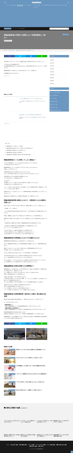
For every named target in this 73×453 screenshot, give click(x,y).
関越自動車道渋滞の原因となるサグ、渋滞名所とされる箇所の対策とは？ (19, 148)
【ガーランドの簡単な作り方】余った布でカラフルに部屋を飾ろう (31, 373)
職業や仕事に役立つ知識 (54, 5)
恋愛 (21, 28)
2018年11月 (52, 71)
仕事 (23, 28)
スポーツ (16, 28)
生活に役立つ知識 (12, 5)
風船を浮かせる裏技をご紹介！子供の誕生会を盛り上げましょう (11, 435)
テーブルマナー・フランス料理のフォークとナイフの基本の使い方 (28, 421)
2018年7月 (52, 83)
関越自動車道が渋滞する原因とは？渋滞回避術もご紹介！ (25, 50)
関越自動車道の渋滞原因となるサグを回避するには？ (15, 150)
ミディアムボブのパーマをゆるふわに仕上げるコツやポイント (11, 421)
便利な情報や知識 (20, 5)
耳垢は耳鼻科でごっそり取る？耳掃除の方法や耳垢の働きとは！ (30, 114)
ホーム (6, 5)
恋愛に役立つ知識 (63, 5)
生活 (19, 28)
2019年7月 (52, 62)
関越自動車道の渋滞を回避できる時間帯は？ (14, 152)
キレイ (13, 28)
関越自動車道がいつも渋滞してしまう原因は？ (14, 146)
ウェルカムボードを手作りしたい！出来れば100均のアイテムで (44, 421)
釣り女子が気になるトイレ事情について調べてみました (29, 390)
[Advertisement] (36, 17)
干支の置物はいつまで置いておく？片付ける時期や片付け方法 (30, 365)
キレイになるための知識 (35, 5)
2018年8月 (52, 80)
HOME (6, 50)
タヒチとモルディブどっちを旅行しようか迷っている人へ (29, 357)
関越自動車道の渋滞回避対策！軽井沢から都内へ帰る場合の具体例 (18, 154)
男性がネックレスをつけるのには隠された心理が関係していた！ (31, 349)
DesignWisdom (36, 2)
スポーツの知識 (27, 5)
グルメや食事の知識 (45, 5)
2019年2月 (52, 68)
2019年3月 (52, 65)
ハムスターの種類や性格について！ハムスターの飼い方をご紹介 (30, 98)
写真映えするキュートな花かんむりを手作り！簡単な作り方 (44, 435)
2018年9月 (52, 77)
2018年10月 (52, 74)
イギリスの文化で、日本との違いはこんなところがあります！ (30, 382)
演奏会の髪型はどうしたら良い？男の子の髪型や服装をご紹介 (61, 435)
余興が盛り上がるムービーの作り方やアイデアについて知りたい (61, 421)
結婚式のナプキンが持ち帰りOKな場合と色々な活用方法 (27, 435)
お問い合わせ (36, 7)
